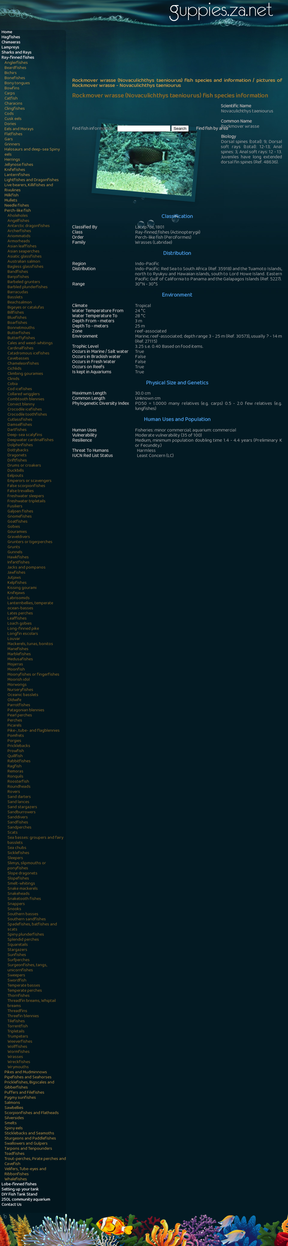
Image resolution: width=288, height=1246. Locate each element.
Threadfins (17, 1011)
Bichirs (10, 73)
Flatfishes (13, 134)
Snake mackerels (23, 889)
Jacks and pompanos (27, 567)
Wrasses (15, 1057)
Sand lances (18, 802)
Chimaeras (11, 42)
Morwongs (17, 685)
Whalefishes (15, 1179)
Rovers (14, 792)
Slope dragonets (23, 873)
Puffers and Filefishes (24, 1093)
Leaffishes (17, 618)
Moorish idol (19, 680)
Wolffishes (17, 1047)
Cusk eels (13, 119)
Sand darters (19, 797)
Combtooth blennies (26, 399)
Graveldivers (19, 537)
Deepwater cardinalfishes (31, 440)
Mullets (10, 200)
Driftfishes (17, 460)
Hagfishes (11, 37)
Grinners (12, 144)
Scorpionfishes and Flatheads (31, 1113)
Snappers (16, 904)
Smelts (10, 1123)
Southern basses (23, 914)
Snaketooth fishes (24, 899)
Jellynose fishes (18, 165)
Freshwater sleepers (26, 496)
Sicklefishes (18, 853)
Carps (9, 93)
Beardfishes (15, 68)
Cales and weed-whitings (30, 343)
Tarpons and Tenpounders (28, 1149)
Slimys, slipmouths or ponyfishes (27, 866)
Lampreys (10, 47)
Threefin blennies (23, 1016)
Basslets (15, 297)
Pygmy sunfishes (20, 1098)
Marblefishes (19, 654)
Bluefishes (17, 318)
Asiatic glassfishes (25, 256)
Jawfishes (17, 573)
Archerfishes (19, 231)
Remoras (15, 771)
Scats (13, 833)
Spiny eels (13, 1128)
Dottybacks (18, 450)
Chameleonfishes (23, 364)
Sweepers (16, 975)
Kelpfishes (17, 583)
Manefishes (18, 649)
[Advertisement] (151, 77)
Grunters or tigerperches (30, 542)
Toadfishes (14, 1154)
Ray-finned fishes (18, 58)
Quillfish (15, 756)
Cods (9, 114)
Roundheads (19, 787)
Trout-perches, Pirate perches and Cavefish (35, 1162)
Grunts (14, 547)
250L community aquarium (26, 1200)
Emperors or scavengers (30, 481)
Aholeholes (18, 216)
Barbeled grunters (24, 282)
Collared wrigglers (24, 394)
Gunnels (15, 552)
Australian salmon (24, 262)
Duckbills (16, 471)
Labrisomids (19, 598)
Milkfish (11, 195)
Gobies (14, 527)
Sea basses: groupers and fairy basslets (35, 840)
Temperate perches (25, 991)
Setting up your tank (20, 1189)
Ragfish (15, 766)
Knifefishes (14, 170)
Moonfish (16, 669)
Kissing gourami (22, 588)
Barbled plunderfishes (28, 287)
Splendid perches (23, 940)
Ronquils (15, 776)
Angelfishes (18, 221)
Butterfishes (19, 333)
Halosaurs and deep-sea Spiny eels (32, 152)
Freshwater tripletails (27, 501)
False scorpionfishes (26, 486)
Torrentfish (18, 1026)
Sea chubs (17, 848)
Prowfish (16, 751)
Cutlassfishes (20, 420)
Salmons (12, 1103)
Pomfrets (16, 736)
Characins (13, 104)
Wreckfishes (19, 1062)
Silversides (14, 1118)
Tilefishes (16, 1021)
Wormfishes (19, 1052)
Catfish (11, 98)
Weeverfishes (20, 1042)
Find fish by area (212, 129)
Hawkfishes (18, 557)
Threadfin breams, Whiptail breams (32, 1004)
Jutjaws (14, 578)
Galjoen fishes (20, 511)
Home (7, 32)
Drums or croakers (24, 466)
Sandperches (20, 827)
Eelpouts (15, 476)
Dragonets (17, 455)
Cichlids (15, 369)
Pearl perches (20, 715)
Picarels (15, 726)
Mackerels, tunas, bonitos (30, 644)
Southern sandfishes (27, 919)
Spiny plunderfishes (26, 935)
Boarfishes (17, 323)
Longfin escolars (23, 634)
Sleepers (15, 858)
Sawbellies (13, 1108)
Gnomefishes (20, 516)
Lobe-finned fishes (19, 1184)
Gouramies (17, 532)
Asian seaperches (24, 251)
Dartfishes (17, 430)
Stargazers (17, 950)
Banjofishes (18, 277)
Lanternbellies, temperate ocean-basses (30, 606)
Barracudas (18, 292)
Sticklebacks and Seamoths (29, 1133)
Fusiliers (15, 506)
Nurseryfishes (20, 690)
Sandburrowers (22, 812)
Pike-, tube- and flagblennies (34, 731)
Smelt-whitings (21, 884)
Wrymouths (18, 1067)
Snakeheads (19, 894)
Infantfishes (19, 562)
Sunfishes (17, 955)
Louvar (14, 639)
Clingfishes (14, 109)
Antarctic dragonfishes (29, 226)
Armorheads (19, 241)
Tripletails (16, 1031)
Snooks (14, 909)
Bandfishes (18, 272)
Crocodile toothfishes (27, 415)
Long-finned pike (23, 629)
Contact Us (12, 1205)
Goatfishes (18, 522)
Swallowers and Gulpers (26, 1144)
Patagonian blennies (26, 710)
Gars (8, 139)
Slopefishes (18, 878)
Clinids (14, 379)
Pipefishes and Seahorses (28, 1077)
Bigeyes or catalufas (26, 307)
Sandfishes (18, 822)
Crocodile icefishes (25, 409)
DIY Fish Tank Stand (19, 1195)
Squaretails (18, 945)
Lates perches (20, 613)
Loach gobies (20, 624)
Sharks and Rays (17, 53)
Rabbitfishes (19, 761)
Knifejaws (16, 593)
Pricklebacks (19, 746)
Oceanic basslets (23, 695)
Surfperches (19, 960)
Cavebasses (18, 358)
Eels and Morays (19, 129)
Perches (15, 720)
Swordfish (17, 980)
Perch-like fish (17, 211)
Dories (10, 124)
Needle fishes (16, 206)
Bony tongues (17, 83)
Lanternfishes (17, 175)
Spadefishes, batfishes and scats (32, 927)
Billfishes (16, 313)
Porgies (14, 741)
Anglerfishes (16, 63)
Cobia (13, 384)
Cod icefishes (20, 389)
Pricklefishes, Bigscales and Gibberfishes (29, 1085)
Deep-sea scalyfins (25, 435)
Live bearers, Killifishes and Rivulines (28, 188)
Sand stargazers (22, 807)
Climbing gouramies (25, 374)
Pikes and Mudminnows (25, 1072)
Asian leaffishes (22, 246)
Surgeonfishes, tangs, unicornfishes (27, 968)
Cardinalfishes (21, 348)
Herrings (12, 160)
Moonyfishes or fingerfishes (33, 675)
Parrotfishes (19, 705)
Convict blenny (21, 404)
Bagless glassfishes (26, 267)
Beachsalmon (20, 302)
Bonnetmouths (21, 328)
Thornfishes (19, 996)
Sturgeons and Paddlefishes (30, 1138)
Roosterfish (18, 782)
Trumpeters (18, 1036)
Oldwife (14, 700)
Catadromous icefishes (29, 353)
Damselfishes (20, 425)
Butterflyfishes (21, 338)
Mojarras (15, 664)
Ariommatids (19, 236)
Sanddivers (18, 817)
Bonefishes (14, 78)
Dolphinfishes (20, 445)
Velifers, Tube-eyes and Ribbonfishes (25, 1172)
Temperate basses (24, 986)
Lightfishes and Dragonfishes (31, 180)
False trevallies (21, 491)
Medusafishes (20, 659)
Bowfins (12, 88)
